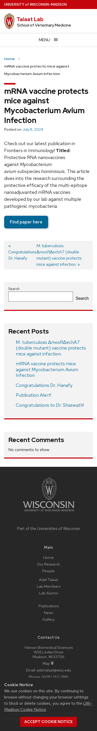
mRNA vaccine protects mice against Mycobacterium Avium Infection (47, 369)
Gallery (48, 619)
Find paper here (26, 222)
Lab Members (48, 586)
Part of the (48, 528)
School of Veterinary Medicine (44, 25)
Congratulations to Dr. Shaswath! (50, 405)
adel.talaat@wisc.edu (54, 670)
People (48, 570)
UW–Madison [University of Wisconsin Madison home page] (35, 4)
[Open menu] (48, 40)
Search (14, 288)
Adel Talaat (48, 579)
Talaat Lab (30, 19)
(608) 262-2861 (54, 676)
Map (48, 663)
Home (48, 557)
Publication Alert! (33, 395)
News (48, 612)
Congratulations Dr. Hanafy (44, 385)
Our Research (48, 564)
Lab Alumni (48, 593)
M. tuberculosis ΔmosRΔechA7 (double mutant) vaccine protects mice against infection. (51, 348)
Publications (49, 605)
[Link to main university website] (48, 512)
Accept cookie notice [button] (48, 721)
